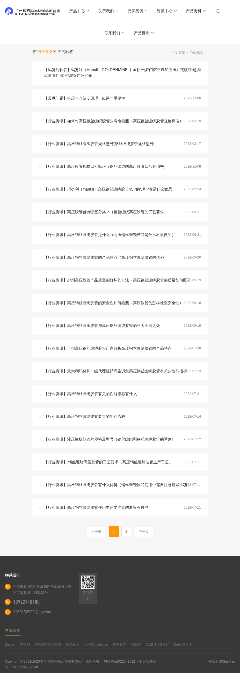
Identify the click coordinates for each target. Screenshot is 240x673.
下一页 (144, 531)
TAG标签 (197, 53)
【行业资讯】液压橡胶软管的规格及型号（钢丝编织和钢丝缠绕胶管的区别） (109, 439)
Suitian (10, 644)
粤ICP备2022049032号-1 (123, 661)
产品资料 (196, 11)
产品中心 (79, 11)
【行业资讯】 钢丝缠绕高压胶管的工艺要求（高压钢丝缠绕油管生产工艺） (108, 462)
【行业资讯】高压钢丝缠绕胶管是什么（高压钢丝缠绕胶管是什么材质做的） (109, 235)
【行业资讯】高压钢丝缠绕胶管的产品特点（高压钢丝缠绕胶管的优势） (106, 257)
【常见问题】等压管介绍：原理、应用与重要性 (84, 98)
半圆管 (136, 644)
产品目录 (144, 33)
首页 (56, 11)
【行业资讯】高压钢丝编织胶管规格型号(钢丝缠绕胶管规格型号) (99, 144)
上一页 (96, 531)
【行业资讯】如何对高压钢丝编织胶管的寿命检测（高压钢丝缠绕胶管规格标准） (113, 121)
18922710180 (26, 602)
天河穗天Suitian (96, 644)
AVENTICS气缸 (157, 644)
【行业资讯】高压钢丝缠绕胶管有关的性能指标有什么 (90, 394)
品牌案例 (138, 11)
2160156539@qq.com (32, 612)
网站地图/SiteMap (221, 661)
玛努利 (25, 644)
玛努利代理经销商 (48, 644)
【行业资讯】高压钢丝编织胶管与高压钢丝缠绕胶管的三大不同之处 (102, 326)
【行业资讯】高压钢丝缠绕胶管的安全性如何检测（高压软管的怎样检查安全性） (113, 303)
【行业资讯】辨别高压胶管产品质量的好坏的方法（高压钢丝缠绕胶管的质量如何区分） (119, 280)
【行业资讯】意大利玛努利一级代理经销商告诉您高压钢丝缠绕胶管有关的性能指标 (115, 371)
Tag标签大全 (183, 644)
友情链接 (12, 631)
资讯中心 (167, 11)
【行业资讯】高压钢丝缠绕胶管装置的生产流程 (84, 416)
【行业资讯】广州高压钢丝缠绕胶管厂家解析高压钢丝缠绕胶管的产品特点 (108, 348)
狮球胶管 (119, 644)
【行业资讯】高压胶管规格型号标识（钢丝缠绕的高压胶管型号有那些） (106, 166)
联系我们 (115, 33)
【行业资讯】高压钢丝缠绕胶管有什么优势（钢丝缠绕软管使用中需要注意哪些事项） (117, 485)
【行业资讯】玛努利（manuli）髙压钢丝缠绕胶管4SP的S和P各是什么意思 (108, 189)
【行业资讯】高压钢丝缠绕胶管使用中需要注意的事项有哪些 (96, 507)
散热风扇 (73, 644)
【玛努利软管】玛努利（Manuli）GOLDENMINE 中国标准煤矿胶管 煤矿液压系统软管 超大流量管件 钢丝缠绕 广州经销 (122, 73)
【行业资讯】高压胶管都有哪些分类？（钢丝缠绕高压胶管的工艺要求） (106, 212)
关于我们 (108, 11)
